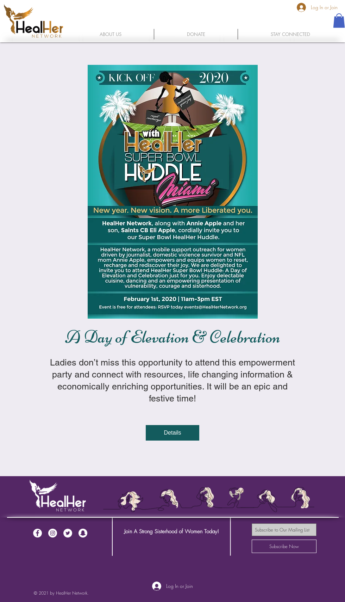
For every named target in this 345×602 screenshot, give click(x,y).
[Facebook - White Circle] (37, 533)
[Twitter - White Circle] (67, 533)
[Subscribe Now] (284, 546)
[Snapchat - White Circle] (83, 533)
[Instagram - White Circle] (52, 533)
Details (172, 433)
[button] (339, 20)
